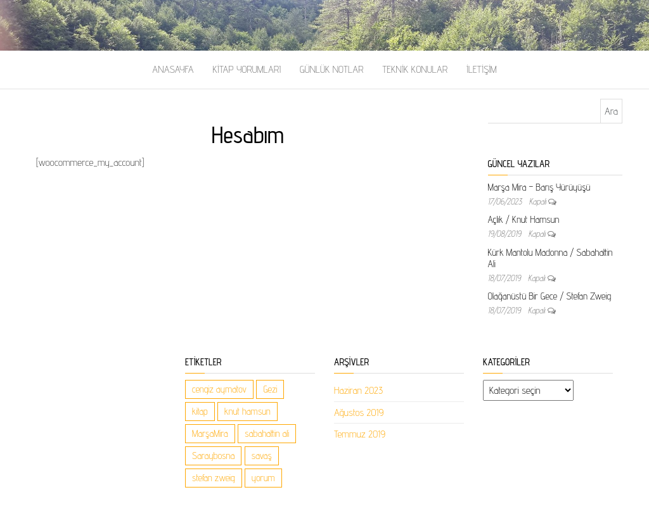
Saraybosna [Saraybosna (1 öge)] (213, 455)
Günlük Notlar (331, 69)
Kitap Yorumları (247, 69)
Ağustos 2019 (358, 412)
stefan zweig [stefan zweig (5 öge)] (213, 477)
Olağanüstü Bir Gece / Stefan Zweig (550, 296)
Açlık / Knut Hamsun (524, 219)
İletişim (481, 69)
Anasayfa (172, 69)
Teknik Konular (414, 69)
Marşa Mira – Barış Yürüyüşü (539, 187)
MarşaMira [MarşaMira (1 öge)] (210, 433)
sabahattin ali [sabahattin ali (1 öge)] (267, 433)
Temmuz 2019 (359, 434)
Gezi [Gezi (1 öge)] (270, 389)
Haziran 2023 (358, 390)
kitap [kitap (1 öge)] (200, 411)
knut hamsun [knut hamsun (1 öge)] (247, 411)
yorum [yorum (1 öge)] (263, 477)
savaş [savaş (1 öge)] (262, 455)
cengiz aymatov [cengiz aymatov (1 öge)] (219, 389)
